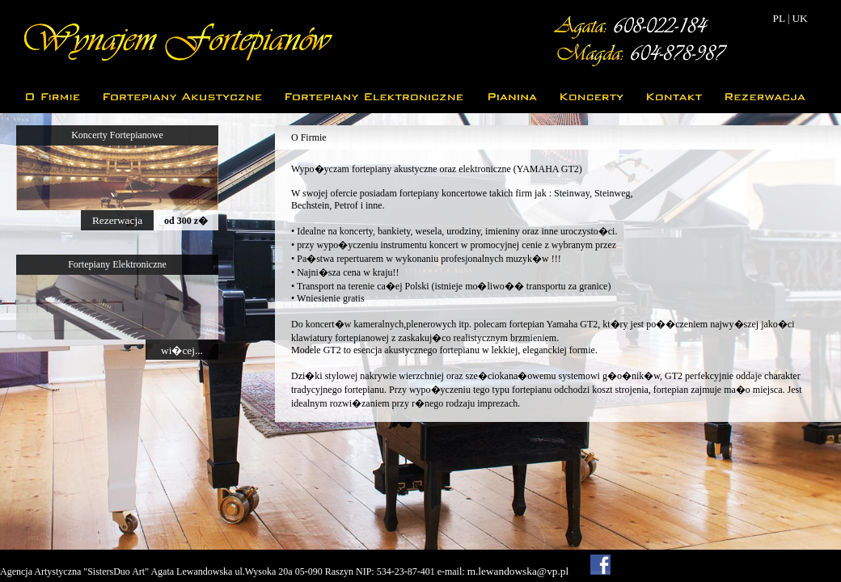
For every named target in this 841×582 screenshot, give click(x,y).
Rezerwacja (117, 220)
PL (779, 18)
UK (799, 18)
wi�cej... (182, 350)
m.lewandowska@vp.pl (518, 571)
